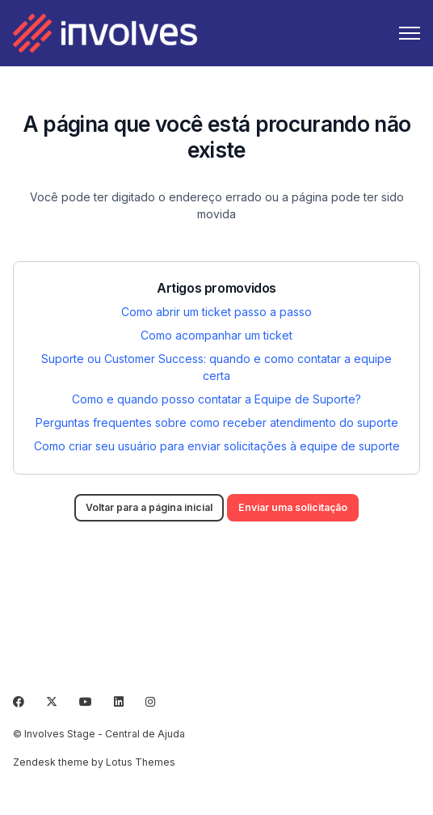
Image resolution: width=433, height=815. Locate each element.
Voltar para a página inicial (149, 507)
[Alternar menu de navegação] (410, 33)
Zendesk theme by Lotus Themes (94, 762)
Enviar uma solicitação (292, 507)
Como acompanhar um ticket (216, 335)
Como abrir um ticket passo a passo (216, 312)
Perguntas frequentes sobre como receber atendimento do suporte (217, 422)
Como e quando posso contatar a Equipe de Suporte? (216, 399)
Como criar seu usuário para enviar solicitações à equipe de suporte (217, 446)
